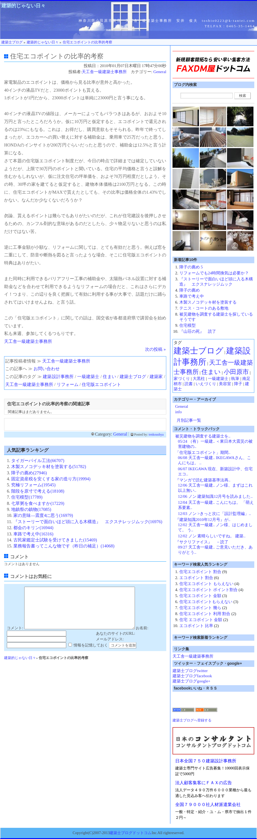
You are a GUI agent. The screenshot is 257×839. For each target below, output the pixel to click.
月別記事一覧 (189, 420)
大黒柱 (199, 378)
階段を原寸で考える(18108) (37, 491)
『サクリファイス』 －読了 (201, 542)
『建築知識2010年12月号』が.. (203, 519)
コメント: (15, 636)
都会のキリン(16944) (33, 527)
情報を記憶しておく (91, 653)
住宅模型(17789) (27, 497)
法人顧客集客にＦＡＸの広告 (203, 782)
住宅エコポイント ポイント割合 (208, 590)
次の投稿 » (155, 349)
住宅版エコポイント (101, 384)
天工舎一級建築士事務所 (104, 72)
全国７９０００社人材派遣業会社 (208, 804)
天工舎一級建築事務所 (193, 656)
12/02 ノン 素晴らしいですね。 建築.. (212, 536)
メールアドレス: (110, 647)
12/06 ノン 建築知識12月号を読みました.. (215, 496)
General (159, 72)
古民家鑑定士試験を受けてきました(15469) (55, 540)
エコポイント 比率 (196, 626)
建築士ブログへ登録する (192, 720)
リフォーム (67, 384)
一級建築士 (88, 376)
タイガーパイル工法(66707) (37, 460)
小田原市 (236, 371)
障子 (238, 384)
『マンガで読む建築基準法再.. (203, 480)
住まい (109, 376)
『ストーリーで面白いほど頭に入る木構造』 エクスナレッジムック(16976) (87, 521)
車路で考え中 (191, 296)
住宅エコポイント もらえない (206, 584)
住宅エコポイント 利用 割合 (205, 614)
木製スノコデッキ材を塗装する (208, 302)
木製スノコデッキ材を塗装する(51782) (48, 466)
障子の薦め (189, 290)
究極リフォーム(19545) (33, 485)
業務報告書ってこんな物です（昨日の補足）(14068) (63, 546)
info (178, 412)
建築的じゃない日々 (23, 5)
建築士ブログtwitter (190, 671)
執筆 (235, 378)
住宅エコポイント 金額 (200, 596)
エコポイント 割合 (196, 578)
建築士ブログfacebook (192, 676)
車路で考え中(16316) (33, 534)
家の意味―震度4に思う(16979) (43, 515)
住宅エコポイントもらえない (205, 602)
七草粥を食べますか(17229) (37, 503)
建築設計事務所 (58, 376)
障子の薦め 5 (191, 267)
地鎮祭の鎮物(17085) (31, 509)
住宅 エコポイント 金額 (200, 620)
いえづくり (206, 384)
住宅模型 (187, 325)
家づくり (182, 378)
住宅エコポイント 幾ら (200, 608)
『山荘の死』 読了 (197, 331)
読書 (189, 384)
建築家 (156, 376)
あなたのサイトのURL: (115, 642)
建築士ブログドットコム (131, 833)
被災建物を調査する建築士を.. (203, 436)
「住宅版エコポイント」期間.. (203, 452)
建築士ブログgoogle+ (191, 681)
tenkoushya (156, 434)
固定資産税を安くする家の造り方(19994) (50, 479)
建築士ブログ (133, 376)
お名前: (142, 636)
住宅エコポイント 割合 (200, 572)
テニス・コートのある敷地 (203, 308)
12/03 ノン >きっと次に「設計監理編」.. (214, 513)
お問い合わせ (47, 368)
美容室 (225, 384)
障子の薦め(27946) (29, 473)
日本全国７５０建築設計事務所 (205, 761)
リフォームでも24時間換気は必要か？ (214, 273)
